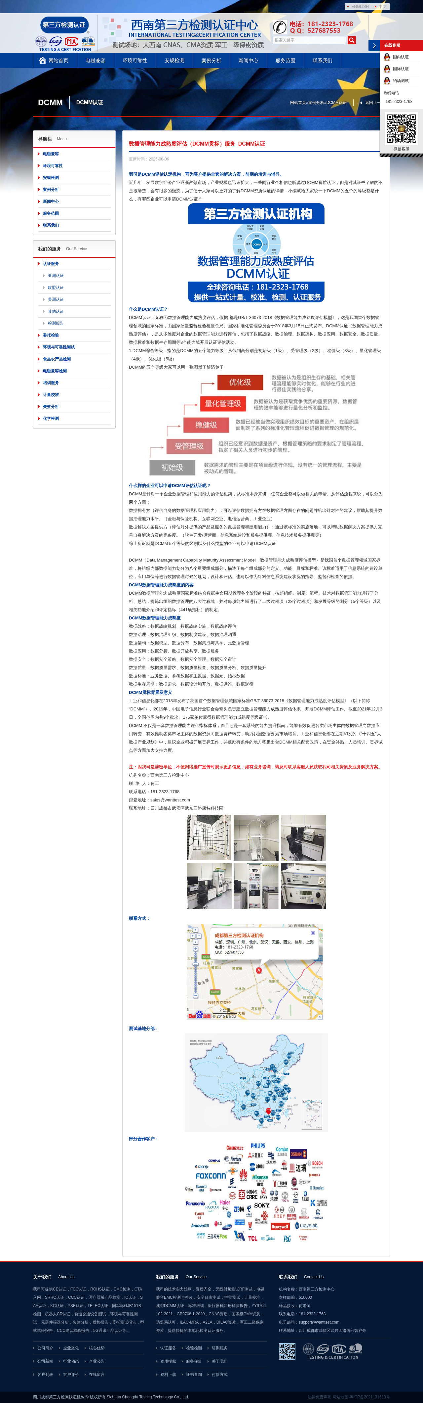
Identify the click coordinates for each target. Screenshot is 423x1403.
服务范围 (285, 60)
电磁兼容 (95, 60)
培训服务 (51, 383)
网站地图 (340, 1397)
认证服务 (51, 263)
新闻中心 (248, 60)
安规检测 (174, 60)
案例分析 (211, 60)
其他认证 (56, 311)
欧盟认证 (56, 287)
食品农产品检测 (57, 359)
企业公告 (97, 1361)
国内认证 (396, 57)
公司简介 (45, 1348)
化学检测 (51, 418)
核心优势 (97, 1348)
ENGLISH (360, 6)
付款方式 (220, 1374)
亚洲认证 (56, 275)
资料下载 (168, 1374)
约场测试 (396, 80)
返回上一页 (375, 102)
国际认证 (396, 69)
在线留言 (97, 1374)
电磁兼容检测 (55, 371)
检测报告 (56, 323)
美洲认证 (56, 299)
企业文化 (71, 1348)
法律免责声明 (319, 1397)
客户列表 (45, 1374)
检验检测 (194, 1348)
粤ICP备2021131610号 (369, 1397)
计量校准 (51, 394)
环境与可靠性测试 (59, 347)
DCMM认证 (337, 102)
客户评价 (71, 1374)
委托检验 (51, 335)
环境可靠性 (135, 60)
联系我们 (322, 60)
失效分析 (51, 406)
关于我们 (220, 1361)
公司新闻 (45, 1361)
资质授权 (168, 1361)
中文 (383, 6)
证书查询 (194, 1374)
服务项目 (194, 1361)
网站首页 (58, 60)
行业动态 (71, 1361)
